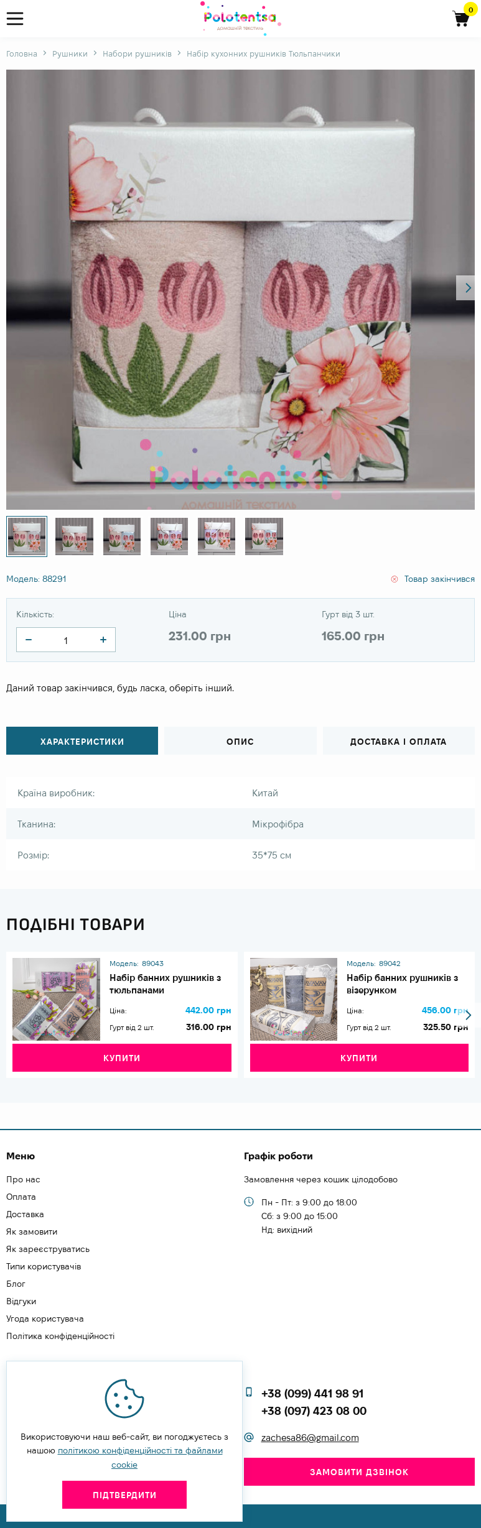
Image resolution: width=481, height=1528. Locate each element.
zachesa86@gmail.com (310, 1438)
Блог (16, 1284)
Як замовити (31, 1231)
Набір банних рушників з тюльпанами (170, 981)
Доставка (25, 1214)
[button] (468, 287)
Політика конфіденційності (60, 1336)
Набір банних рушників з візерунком (407, 981)
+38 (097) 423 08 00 (314, 1411)
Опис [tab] (240, 742)
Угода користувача (45, 1318)
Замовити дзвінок (359, 1472)
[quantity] (28, 639)
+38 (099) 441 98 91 (312, 1393)
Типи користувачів (43, 1266)
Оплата (21, 1197)
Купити (122, 1069)
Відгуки (21, 1301)
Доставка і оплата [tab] (398, 742)
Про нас (23, 1179)
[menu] (20, 19)
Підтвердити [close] (125, 1495)
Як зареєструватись (48, 1249)
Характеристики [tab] (82, 742)
